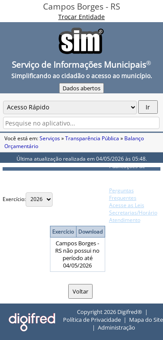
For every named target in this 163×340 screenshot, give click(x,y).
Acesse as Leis (126, 205)
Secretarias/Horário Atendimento (133, 216)
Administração (116, 327)
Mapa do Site (146, 319)
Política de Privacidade (92, 319)
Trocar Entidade (81, 17)
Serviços (50, 138)
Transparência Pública (92, 138)
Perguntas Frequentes (122, 194)
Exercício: (14, 199)
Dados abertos (81, 88)
